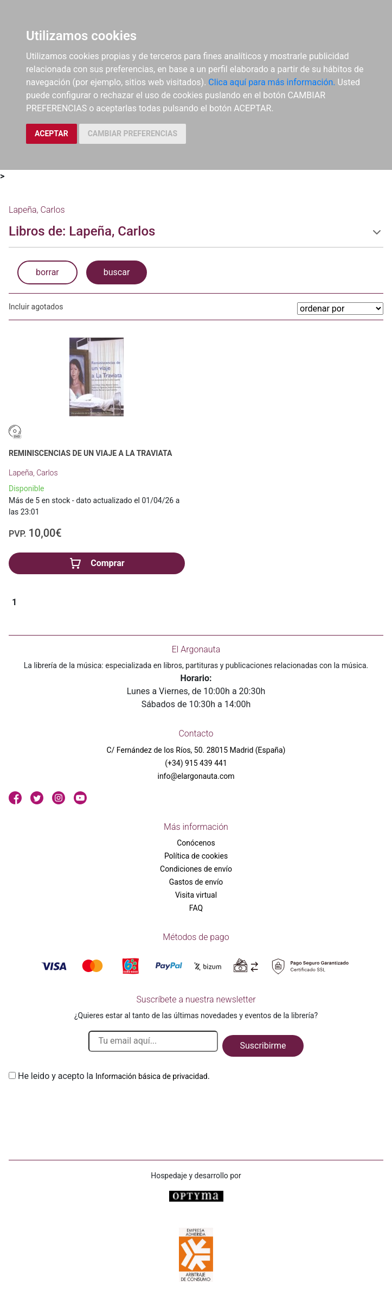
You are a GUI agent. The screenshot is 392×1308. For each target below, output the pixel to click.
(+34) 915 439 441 (196, 763)
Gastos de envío (196, 882)
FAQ (196, 908)
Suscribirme (263, 1045)
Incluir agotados (36, 306)
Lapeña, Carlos (33, 472)
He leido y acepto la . (114, 1076)
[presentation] (91, 1108)
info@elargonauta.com (195, 776)
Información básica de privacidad (151, 1076)
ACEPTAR (51, 133)
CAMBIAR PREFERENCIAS (132, 133)
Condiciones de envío (196, 869)
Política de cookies (196, 856)
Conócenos (196, 843)
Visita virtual (196, 895)
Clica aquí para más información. (271, 82)
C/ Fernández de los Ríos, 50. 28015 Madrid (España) (196, 750)
